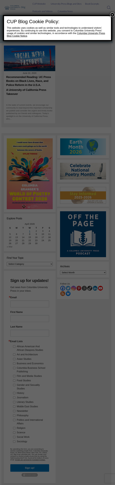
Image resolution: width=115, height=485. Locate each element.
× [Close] (112, 15)
